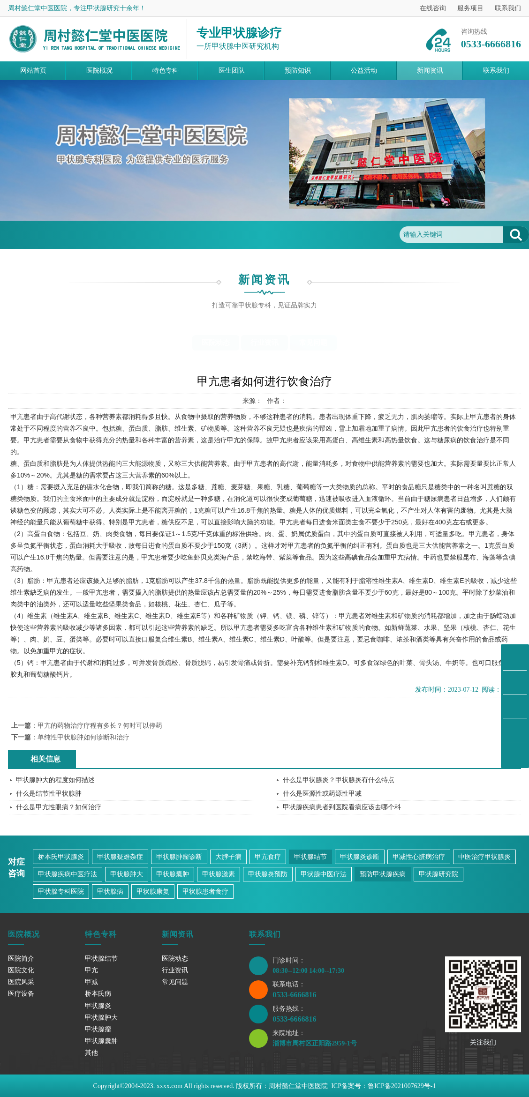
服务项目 (470, 8)
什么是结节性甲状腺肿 (49, 793)
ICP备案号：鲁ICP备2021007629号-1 (383, 1086)
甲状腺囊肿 (172, 874)
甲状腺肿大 (126, 874)
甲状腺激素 (218, 874)
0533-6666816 (294, 995)
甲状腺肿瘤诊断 (179, 856)
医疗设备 (21, 993)
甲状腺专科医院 (61, 891)
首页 (49, 234)
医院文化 (21, 970)
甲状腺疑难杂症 (120, 856)
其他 (91, 1052)
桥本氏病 (98, 993)
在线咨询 (433, 8)
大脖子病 (228, 856)
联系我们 (508, 8)
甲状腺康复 (152, 891)
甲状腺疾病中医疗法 (67, 874)
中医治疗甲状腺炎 (484, 856)
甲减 (91, 981)
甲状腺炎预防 (267, 874)
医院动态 (216, 342)
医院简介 (21, 958)
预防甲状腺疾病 (383, 874)
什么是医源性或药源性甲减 (322, 793)
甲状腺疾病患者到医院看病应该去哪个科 (342, 807)
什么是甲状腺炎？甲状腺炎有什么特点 (338, 780)
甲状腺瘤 (98, 1029)
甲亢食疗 (268, 856)
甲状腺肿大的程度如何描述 (55, 780)
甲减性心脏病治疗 (419, 856)
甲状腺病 (110, 891)
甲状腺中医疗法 (324, 874)
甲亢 (91, 970)
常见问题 (119, 234)
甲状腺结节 (310, 856)
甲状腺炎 (98, 1005)
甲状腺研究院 (438, 874)
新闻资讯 (81, 234)
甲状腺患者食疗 (205, 891)
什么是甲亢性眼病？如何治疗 (58, 807)
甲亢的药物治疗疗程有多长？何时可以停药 (100, 725)
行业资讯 (264, 342)
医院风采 (21, 981)
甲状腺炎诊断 (359, 856)
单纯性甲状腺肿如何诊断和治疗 (83, 737)
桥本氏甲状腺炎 (61, 856)
